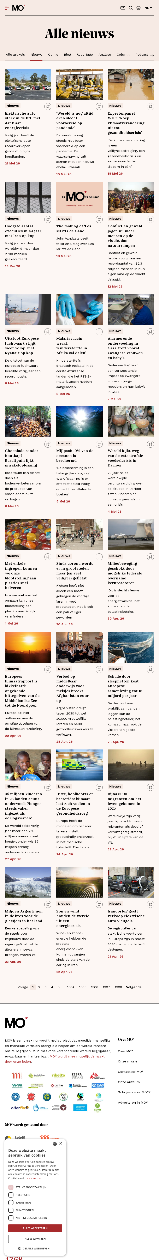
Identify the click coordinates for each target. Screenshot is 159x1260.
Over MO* (125, 1051)
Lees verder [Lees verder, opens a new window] (33, 1178)
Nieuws (36, 54)
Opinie (53, 54)
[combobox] (55, 1144)
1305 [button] (82, 987)
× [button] (60, 1143)
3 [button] (46, 987)
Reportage (85, 54)
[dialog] (35, 1197)
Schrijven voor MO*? (134, 1092)
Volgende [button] (134, 987)
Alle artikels (15, 54)
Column (123, 54)
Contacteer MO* (131, 1072)
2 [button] (39, 987)
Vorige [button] (23, 987)
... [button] (63, 987)
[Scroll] (152, 55)
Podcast (141, 54)
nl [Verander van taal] (148, 8)
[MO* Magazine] (18, 8)
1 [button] (33, 987)
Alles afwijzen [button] (35, 1239)
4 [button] (52, 987)
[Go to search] (130, 8)
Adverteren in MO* (133, 1102)
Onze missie (127, 1061)
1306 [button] (94, 987)
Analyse (105, 54)
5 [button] (59, 987)
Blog (67, 54)
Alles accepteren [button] (35, 1228)
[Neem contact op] (122, 8)
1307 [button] (106, 987)
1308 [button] (118, 987)
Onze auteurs (129, 1082)
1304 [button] (71, 987)
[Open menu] (7, 8)
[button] (35, 1249)
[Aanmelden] (138, 8)
